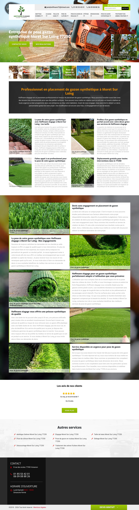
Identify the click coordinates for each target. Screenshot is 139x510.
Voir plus (69, 411)
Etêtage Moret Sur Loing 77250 (105, 439)
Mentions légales (39, 507)
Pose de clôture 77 (64, 15)
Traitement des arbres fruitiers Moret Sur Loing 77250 (70, 447)
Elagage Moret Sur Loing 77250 (66, 434)
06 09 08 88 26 (93, 7)
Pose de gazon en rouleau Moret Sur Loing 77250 (70, 440)
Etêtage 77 (86, 15)
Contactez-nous (19, 44)
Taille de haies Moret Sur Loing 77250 (108, 434)
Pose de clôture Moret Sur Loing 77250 (31, 439)
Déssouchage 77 (94, 15)
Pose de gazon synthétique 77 (106, 15)
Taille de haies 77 (56, 15)
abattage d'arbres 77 (39, 15)
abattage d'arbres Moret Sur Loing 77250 (32, 434)
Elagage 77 (48, 15)
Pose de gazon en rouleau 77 (76, 15)
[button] (66, 60)
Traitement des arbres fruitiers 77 (121, 15)
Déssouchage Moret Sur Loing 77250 (30, 446)
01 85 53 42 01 (78, 7)
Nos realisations (43, 44)
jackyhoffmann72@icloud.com (57, 7)
